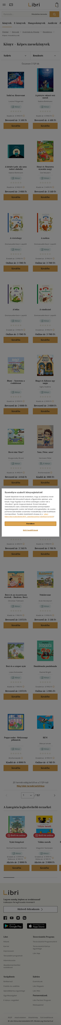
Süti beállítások (30, 530)
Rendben (30, 524)
